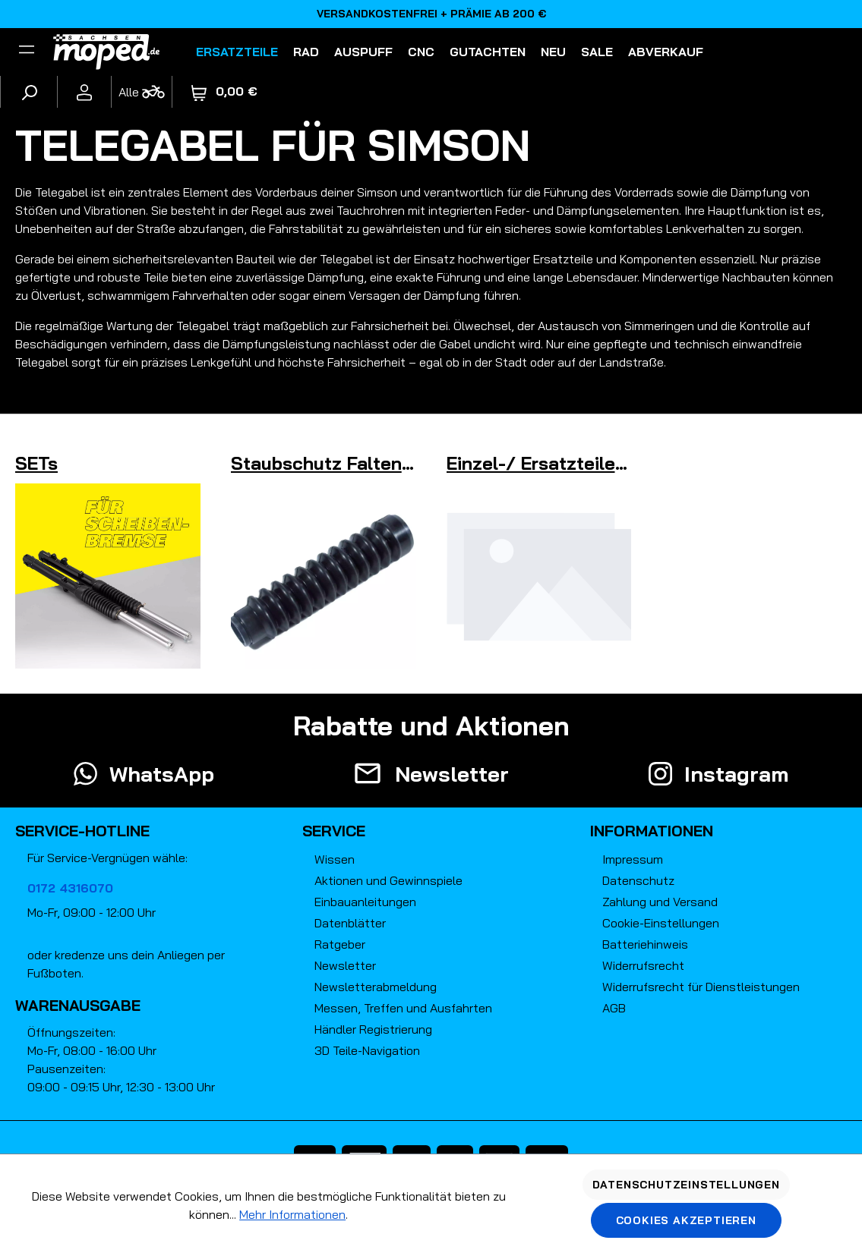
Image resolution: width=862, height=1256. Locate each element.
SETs (36, 463)
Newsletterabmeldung (375, 986)
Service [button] (333, 830)
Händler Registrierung (373, 1029)
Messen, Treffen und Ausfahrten (403, 1007)
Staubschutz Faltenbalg (335, 463)
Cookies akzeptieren (686, 1220)
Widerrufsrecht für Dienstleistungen (701, 986)
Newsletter (345, 965)
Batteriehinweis (645, 944)
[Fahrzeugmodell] (141, 92)
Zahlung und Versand (660, 901)
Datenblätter (350, 922)
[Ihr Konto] (84, 92)
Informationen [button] (651, 830)
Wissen (334, 859)
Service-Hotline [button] (82, 830)
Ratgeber (339, 944)
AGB (614, 1007)
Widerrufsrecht (643, 965)
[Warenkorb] (224, 91)
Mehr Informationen (292, 1214)
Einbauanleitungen (365, 901)
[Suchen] (29, 92)
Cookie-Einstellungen (660, 922)
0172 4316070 (70, 888)
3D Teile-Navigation (367, 1050)
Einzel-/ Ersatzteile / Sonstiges (585, 463)
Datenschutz (638, 880)
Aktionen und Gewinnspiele (388, 880)
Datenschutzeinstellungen (686, 1184)
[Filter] (26, 51)
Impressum (632, 859)
